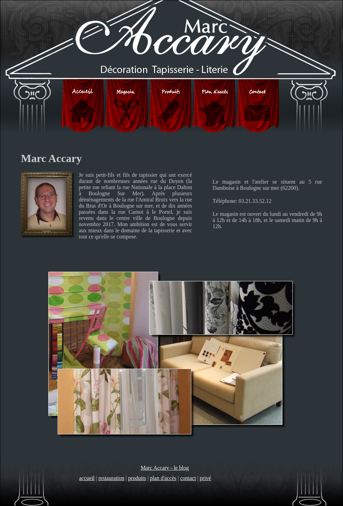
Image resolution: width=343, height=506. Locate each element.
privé (205, 478)
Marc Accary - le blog (165, 468)
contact (188, 478)
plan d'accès (163, 478)
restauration (112, 478)
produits (137, 478)
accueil (86, 478)
